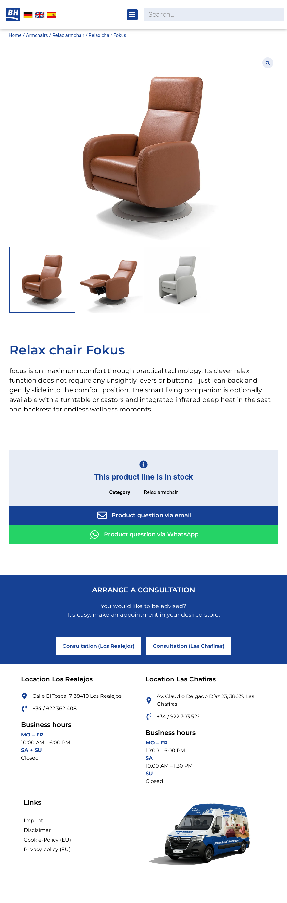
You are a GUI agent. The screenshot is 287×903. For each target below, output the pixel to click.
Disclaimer (37, 830)
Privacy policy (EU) (47, 849)
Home (15, 35)
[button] (132, 14)
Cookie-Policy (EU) (47, 840)
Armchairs (37, 35)
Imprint (33, 821)
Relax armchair (68, 35)
